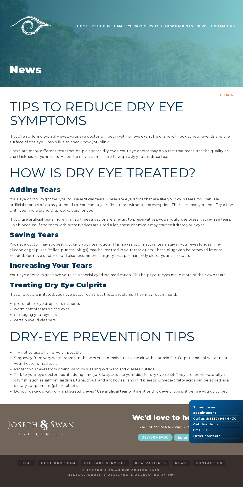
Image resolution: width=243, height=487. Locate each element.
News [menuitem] (201, 26)
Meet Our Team (58, 463)
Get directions (206, 424)
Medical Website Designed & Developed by (121, 474)
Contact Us (209, 463)
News (181, 463)
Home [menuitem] (82, 26)
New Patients (150, 463)
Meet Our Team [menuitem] (106, 26)
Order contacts (206, 436)
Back (226, 95)
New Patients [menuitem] (179, 26)
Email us (200, 430)
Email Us (186, 437)
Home (26, 463)
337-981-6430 (155, 437)
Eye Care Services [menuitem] (144, 26)
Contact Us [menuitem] (223, 26)
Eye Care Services (105, 463)
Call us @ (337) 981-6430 (214, 419)
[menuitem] (233, 12)
